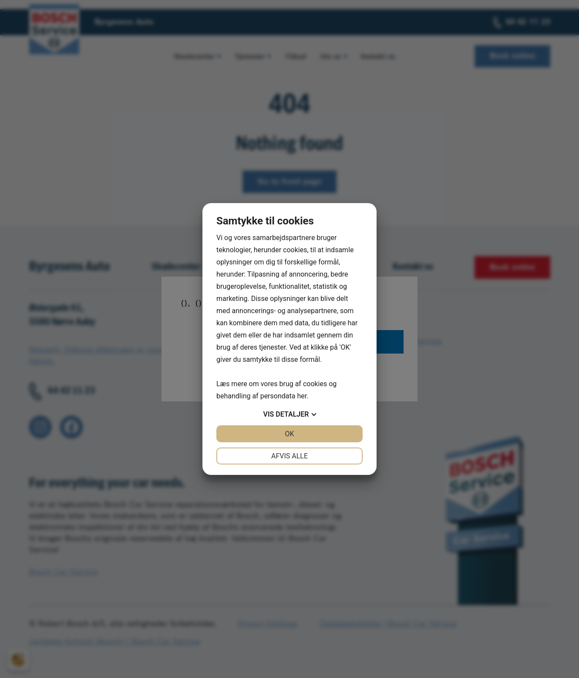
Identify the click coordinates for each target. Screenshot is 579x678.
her (301, 396)
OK (289, 434)
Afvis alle (289, 456)
